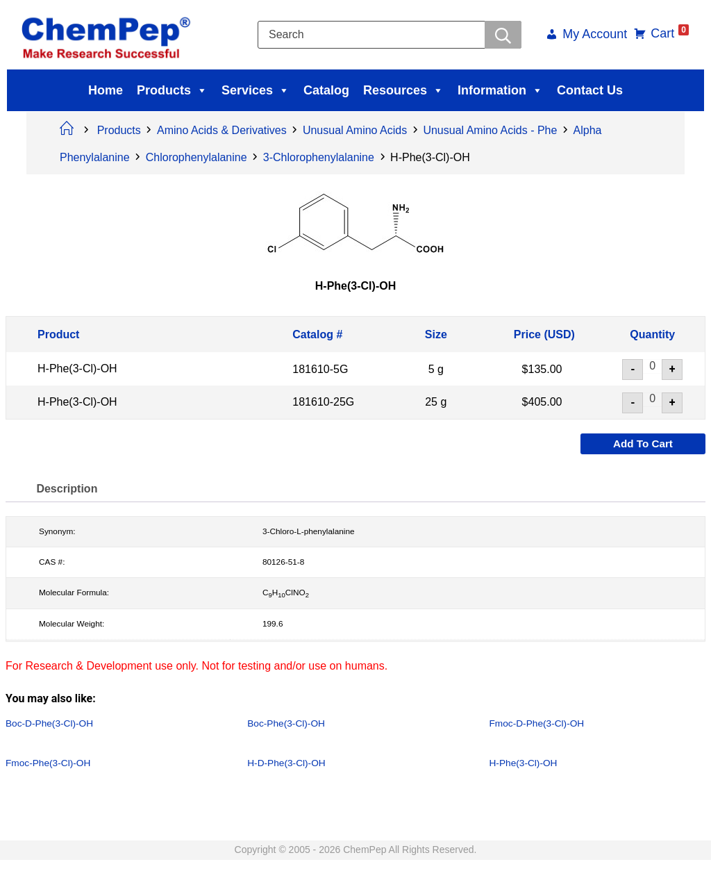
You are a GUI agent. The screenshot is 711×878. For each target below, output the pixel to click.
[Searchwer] (502, 35)
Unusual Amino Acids (355, 130)
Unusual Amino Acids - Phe (490, 130)
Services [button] (255, 90)
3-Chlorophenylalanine (318, 157)
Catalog (326, 90)
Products (172, 90)
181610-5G (320, 369)
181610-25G (323, 402)
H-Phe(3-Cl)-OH (77, 369)
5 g (436, 369)
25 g (435, 402)
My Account (590, 35)
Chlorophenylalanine (196, 157)
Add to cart (643, 444)
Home (105, 90)
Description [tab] (69, 489)
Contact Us (590, 90)
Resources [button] (403, 90)
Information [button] (500, 90)
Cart (665, 33)
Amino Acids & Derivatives (222, 130)
